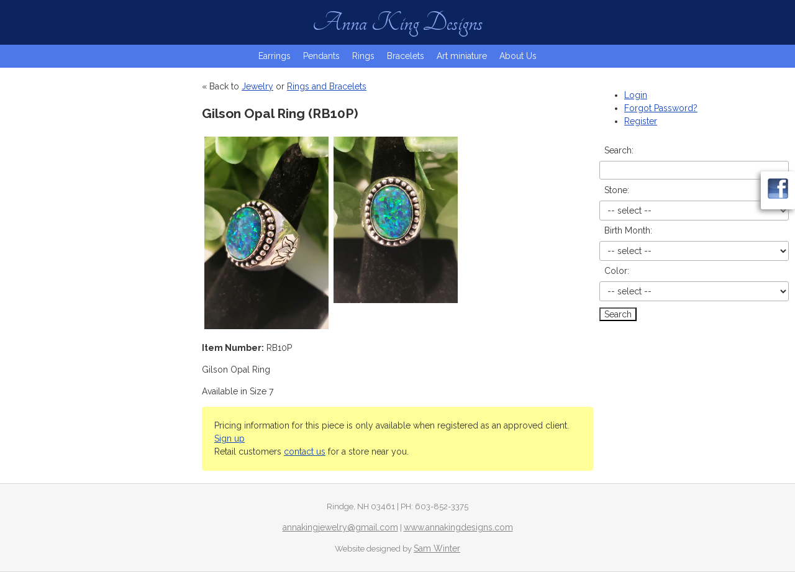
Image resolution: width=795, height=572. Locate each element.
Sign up (229, 438)
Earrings (274, 56)
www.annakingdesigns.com (458, 527)
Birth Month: (628, 230)
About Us (518, 56)
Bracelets (405, 56)
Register (640, 121)
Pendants (321, 56)
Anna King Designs (397, 22)
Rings (363, 56)
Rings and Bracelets (326, 86)
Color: (616, 271)
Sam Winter (437, 548)
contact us (304, 451)
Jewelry (257, 86)
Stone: (616, 190)
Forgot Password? (660, 108)
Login (635, 95)
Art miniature (462, 56)
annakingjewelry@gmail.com (340, 527)
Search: (619, 150)
